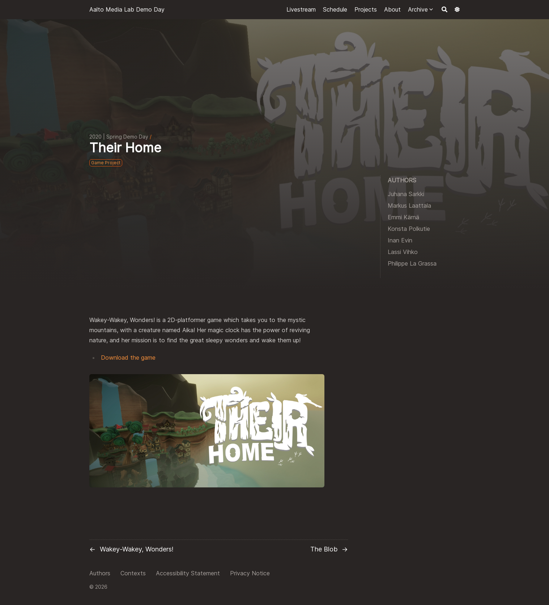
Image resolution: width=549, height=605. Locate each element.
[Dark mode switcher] (457, 9)
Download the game (128, 357)
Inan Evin (400, 240)
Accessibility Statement (188, 573)
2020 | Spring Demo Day (118, 137)
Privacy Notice (250, 573)
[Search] (444, 9)
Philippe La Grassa (412, 263)
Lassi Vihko (403, 251)
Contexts (133, 573)
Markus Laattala (409, 205)
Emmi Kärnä (403, 217)
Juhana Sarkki (406, 194)
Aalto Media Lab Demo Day (127, 9)
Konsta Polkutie (409, 228)
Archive (418, 9)
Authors (99, 573)
